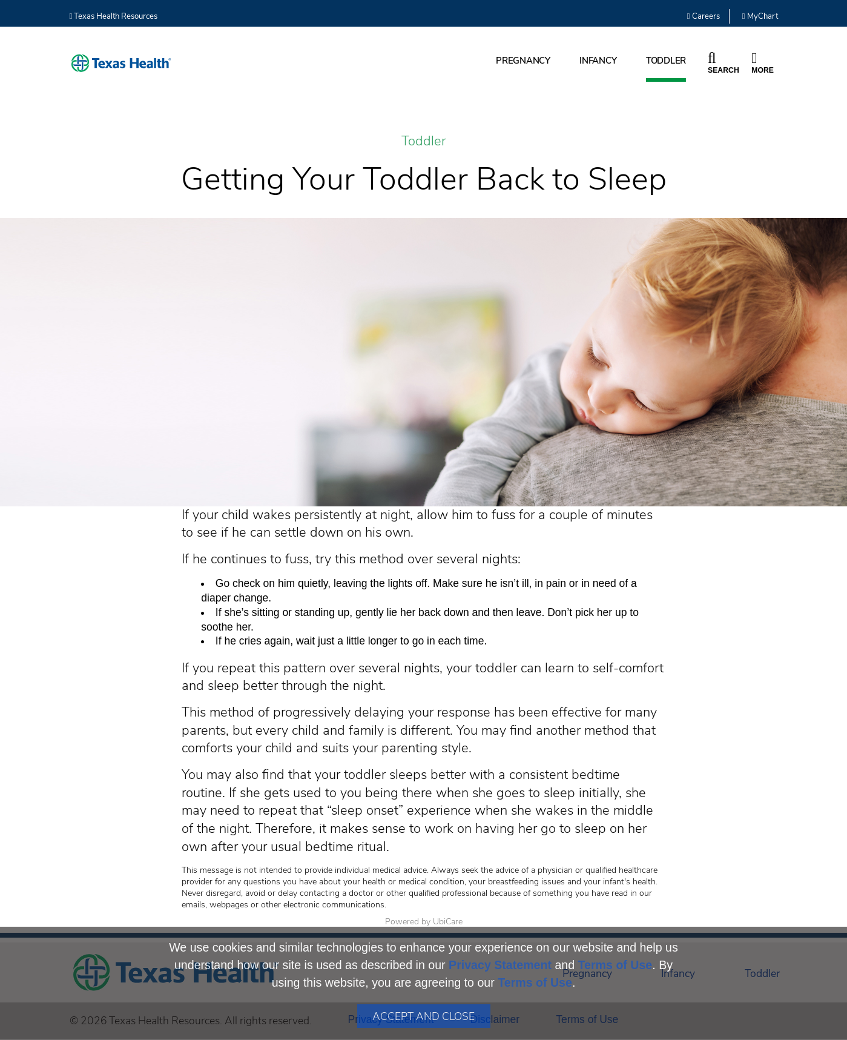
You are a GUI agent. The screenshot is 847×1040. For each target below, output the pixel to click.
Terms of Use (615, 965)
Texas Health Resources (114, 16)
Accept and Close (423, 1016)
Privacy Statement (500, 965)
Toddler (666, 61)
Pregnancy (523, 61)
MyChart (760, 16)
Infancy (597, 61)
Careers (703, 16)
